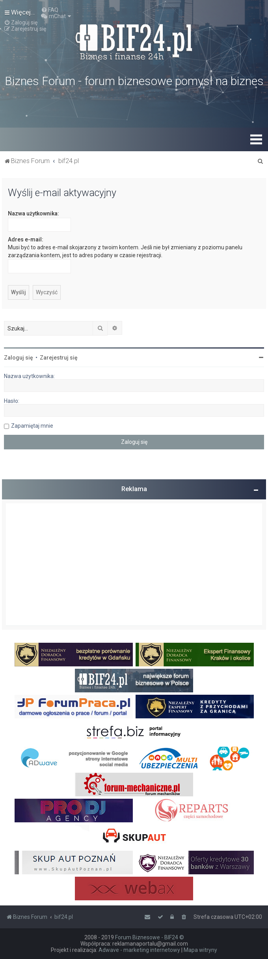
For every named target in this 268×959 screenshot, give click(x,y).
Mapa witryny (200, 950)
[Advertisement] (134, 564)
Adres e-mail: (25, 239)
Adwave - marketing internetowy (139, 950)
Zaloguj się (18, 357)
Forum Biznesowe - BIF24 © (149, 937)
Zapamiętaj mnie (32, 426)
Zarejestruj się (59, 357)
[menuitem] (49, 10)
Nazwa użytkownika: (33, 213)
